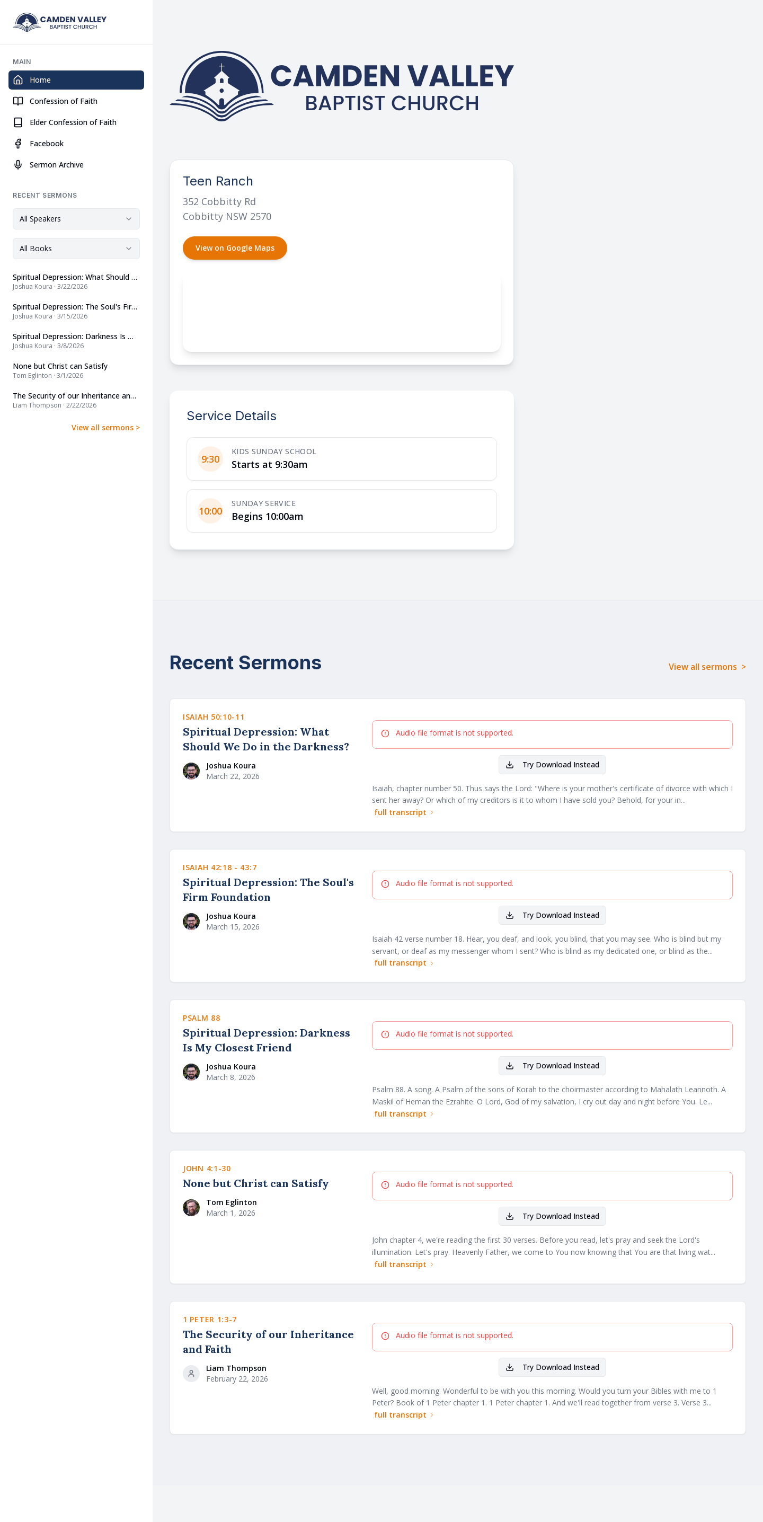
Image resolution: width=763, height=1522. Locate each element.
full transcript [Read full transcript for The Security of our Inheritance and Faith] (404, 1415)
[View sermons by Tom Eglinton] (269, 1204)
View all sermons (106, 427)
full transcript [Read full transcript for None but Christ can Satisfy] (404, 1264)
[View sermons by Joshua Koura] (269, 768)
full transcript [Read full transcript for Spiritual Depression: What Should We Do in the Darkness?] (404, 812)
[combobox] (76, 218)
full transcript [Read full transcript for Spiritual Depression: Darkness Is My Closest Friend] (404, 1114)
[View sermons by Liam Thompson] (269, 1370)
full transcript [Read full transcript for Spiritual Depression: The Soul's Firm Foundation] (404, 963)
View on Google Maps (235, 248)
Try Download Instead (552, 764)
